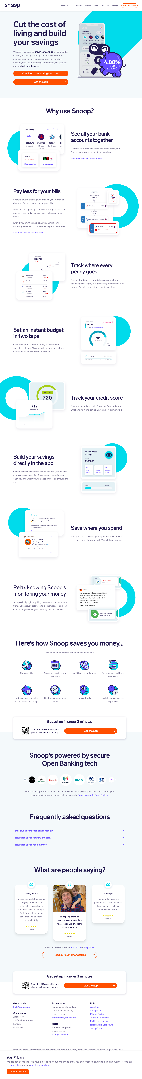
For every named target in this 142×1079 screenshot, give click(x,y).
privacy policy (14, 1065)
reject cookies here (40, 1065)
